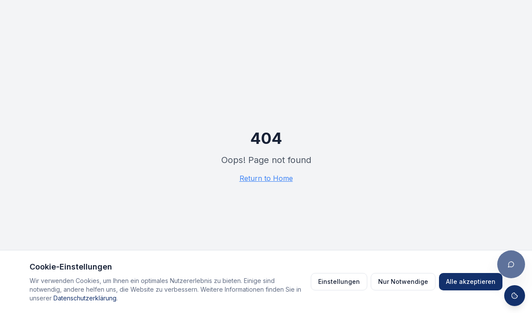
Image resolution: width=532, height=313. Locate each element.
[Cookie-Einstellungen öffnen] (514, 295)
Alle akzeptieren (470, 281)
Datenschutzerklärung (84, 298)
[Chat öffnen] (511, 264)
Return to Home (266, 178)
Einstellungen (339, 281)
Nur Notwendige (403, 281)
